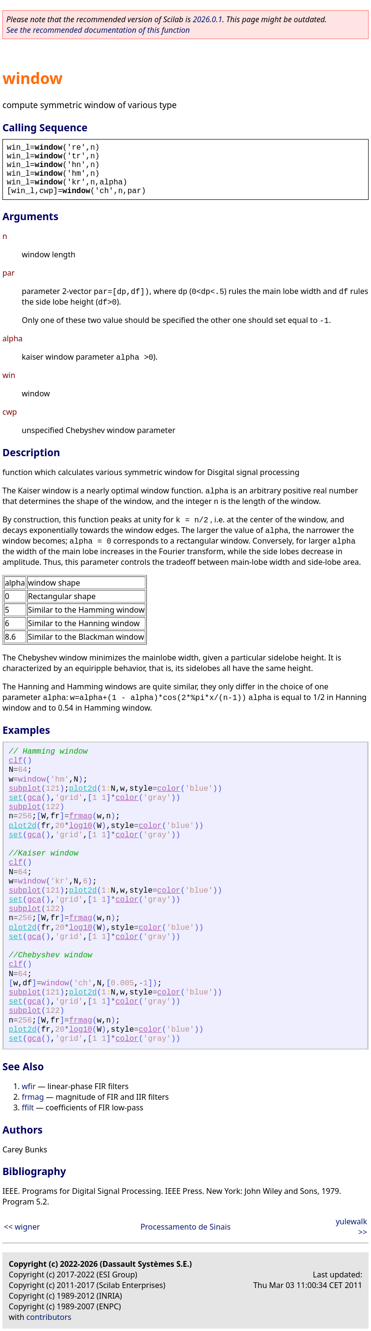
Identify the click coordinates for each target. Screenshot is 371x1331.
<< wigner (22, 1226)
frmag (80, 816)
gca (34, 798)
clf (16, 761)
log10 (80, 826)
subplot (25, 789)
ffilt (28, 1107)
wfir (29, 1086)
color (168, 789)
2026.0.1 (207, 19)
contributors (49, 1317)
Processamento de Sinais (186, 1226)
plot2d (83, 789)
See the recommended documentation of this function (98, 30)
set (16, 798)
